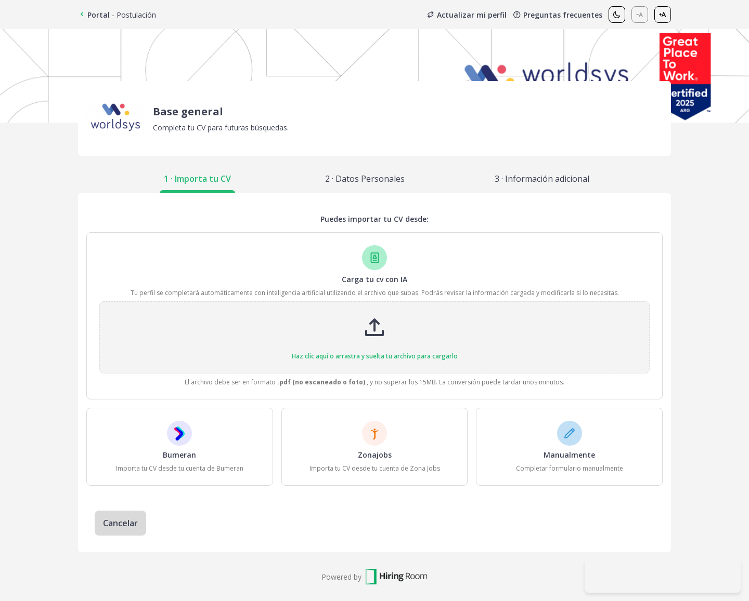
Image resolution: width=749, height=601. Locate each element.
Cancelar (120, 523)
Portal (94, 15)
